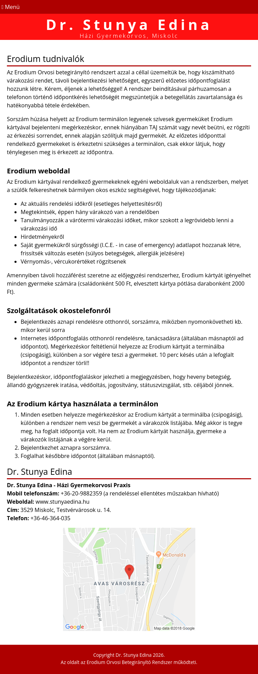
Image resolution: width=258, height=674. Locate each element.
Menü (10, 7)
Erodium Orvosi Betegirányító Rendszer (130, 662)
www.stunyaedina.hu (62, 501)
